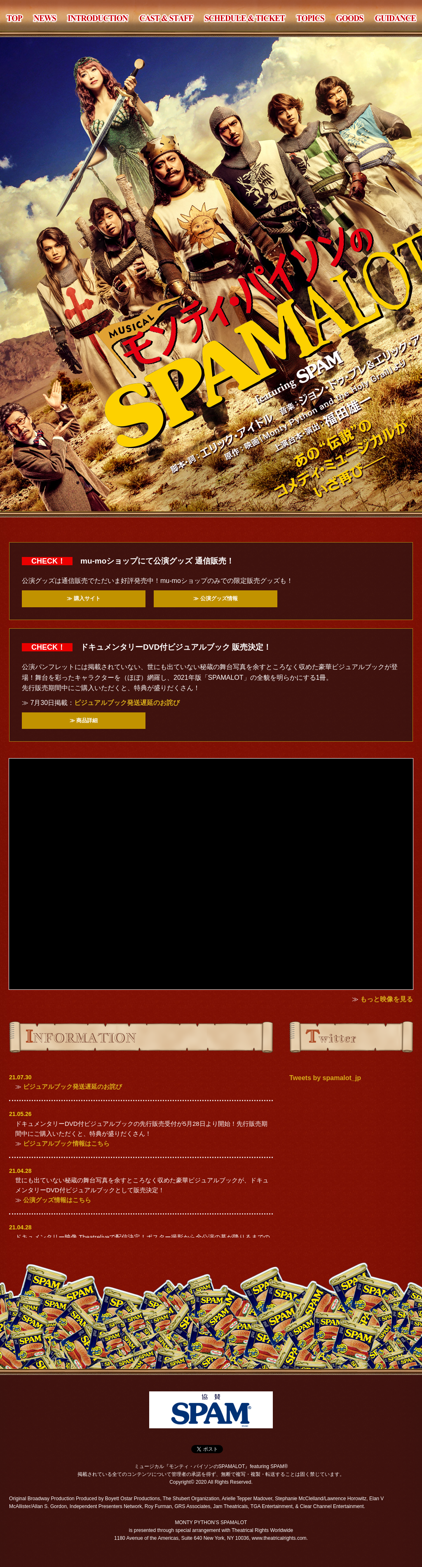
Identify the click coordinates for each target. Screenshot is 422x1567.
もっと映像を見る (386, 999)
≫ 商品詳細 (84, 720)
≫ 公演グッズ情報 (215, 598)
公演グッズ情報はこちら (57, 1199)
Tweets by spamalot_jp (325, 1077)
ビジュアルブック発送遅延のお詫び (127, 702)
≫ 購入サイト (84, 598)
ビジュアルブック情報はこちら (66, 1143)
